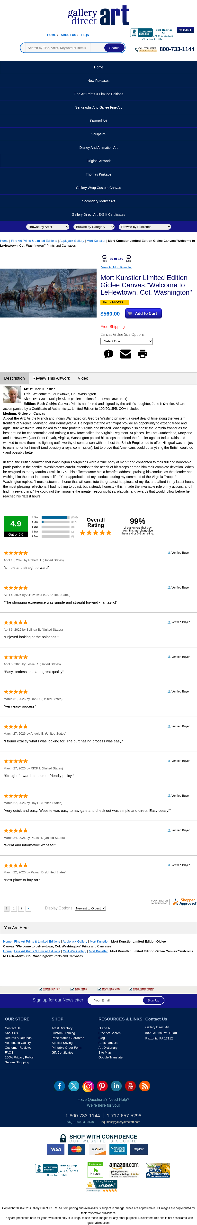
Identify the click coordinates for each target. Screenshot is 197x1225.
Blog (101, 1038)
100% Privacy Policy (19, 1057)
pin (102, 1086)
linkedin (116, 1086)
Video (83, 378)
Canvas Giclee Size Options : (123, 334)
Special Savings (63, 1043)
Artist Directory (62, 1028)
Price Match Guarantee (68, 1038)
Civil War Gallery (74, 951)
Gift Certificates (62, 1052)
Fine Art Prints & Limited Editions (98, 94)
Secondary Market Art (98, 201)
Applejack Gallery (72, 241)
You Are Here (16, 928)
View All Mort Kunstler (116, 267)
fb (59, 1086)
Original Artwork (99, 161)
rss (144, 1086)
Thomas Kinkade (98, 174)
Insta (88, 1086)
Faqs (85, 35)
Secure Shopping (17, 1062)
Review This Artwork (51, 378)
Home (51, 35)
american (118, 1149)
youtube (130, 1086)
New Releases (98, 81)
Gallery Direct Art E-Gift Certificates (98, 214)
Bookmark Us (107, 1043)
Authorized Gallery (18, 1043)
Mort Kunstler (96, 241)
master (76, 1149)
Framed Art (98, 121)
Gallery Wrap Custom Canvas (98, 188)
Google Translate (110, 1057)
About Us (68, 35)
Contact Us (12, 1028)
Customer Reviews (18, 1047)
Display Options (58, 908)
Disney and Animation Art (98, 148)
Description (14, 378)
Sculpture (98, 134)
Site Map (104, 1052)
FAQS (9, 1052)
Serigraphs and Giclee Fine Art (98, 107)
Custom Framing (63, 1033)
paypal (139, 1149)
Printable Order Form (66, 1047)
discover (97, 1149)
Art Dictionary (107, 1047)
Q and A (104, 1028)
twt (73, 1086)
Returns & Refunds (18, 1038)
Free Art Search (109, 1033)
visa (55, 1149)
